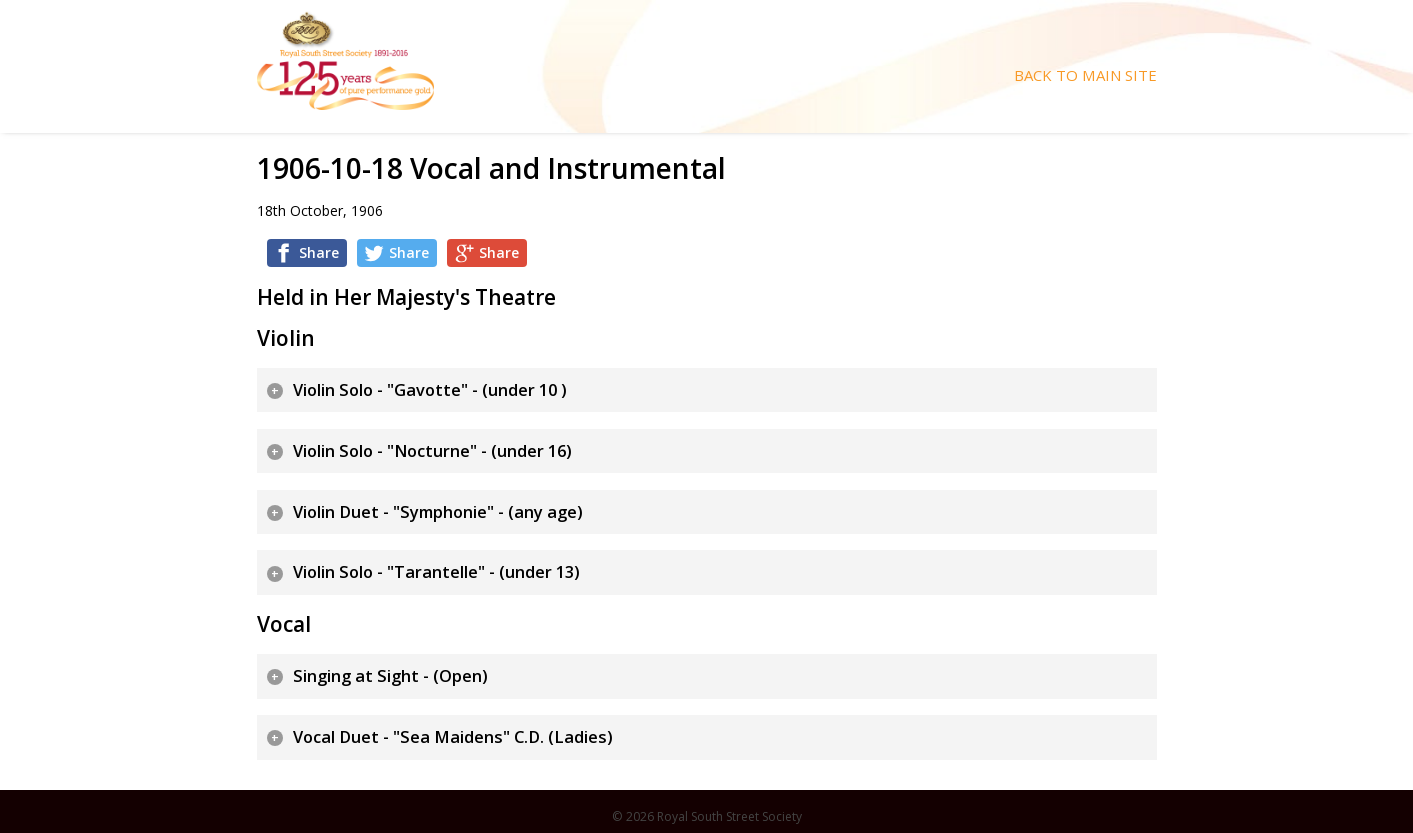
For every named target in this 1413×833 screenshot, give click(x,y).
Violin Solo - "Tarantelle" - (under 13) (436, 572)
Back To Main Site (1085, 75)
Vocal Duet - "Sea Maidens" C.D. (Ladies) (453, 737)
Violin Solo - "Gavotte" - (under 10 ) (430, 390)
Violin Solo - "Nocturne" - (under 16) (432, 451)
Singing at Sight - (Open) (390, 676)
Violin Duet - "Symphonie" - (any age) (438, 512)
